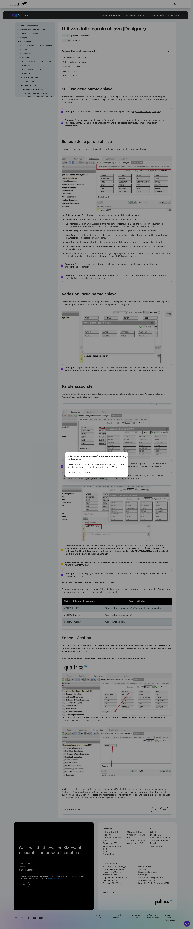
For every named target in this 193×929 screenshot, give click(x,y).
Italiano (87, 473)
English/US (72, 473)
